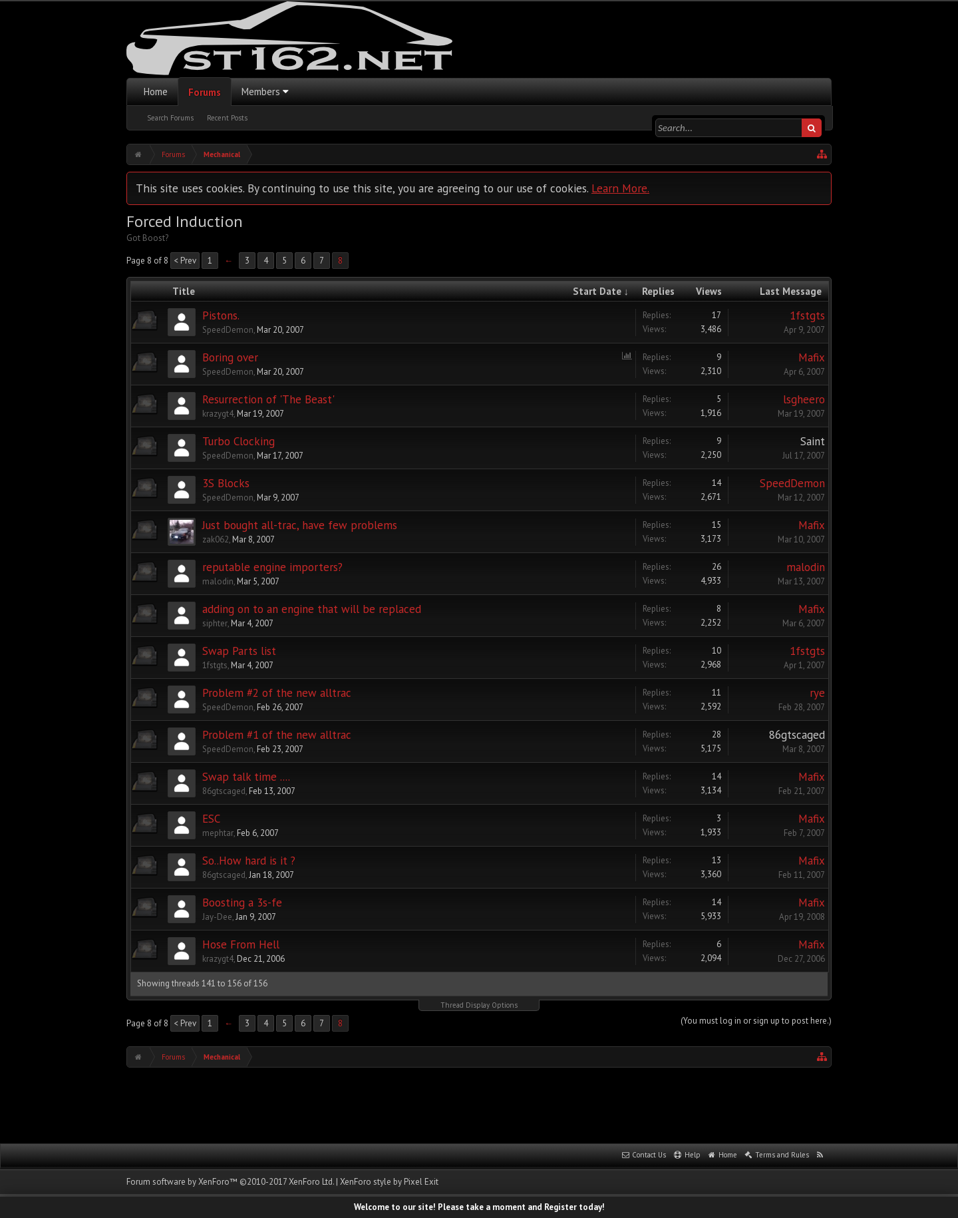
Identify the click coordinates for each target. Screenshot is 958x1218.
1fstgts (807, 315)
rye (817, 693)
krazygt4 (218, 413)
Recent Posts (227, 117)
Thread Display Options (479, 1005)
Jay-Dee (217, 916)
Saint (812, 441)
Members (260, 91)
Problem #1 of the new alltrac (276, 734)
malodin (218, 581)
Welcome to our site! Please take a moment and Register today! (479, 1207)
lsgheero (804, 399)
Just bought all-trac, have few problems (299, 525)
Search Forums (170, 117)
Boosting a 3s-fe (242, 902)
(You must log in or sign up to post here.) (756, 1020)
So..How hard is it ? (248, 860)
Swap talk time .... (246, 776)
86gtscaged (797, 734)
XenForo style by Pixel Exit (389, 1181)
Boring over (230, 357)
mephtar (218, 833)
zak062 (215, 539)
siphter (215, 623)
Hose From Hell (240, 944)
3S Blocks (225, 483)
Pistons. (221, 315)
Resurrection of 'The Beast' (268, 399)
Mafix (811, 357)
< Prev (185, 260)
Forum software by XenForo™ (230, 1181)
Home (156, 91)
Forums (204, 92)
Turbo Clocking (238, 441)
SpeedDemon (227, 329)
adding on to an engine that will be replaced (311, 609)
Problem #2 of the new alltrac (276, 693)
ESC (211, 818)
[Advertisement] (479, 1104)
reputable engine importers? (272, 567)
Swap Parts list (239, 651)
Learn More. (620, 188)
